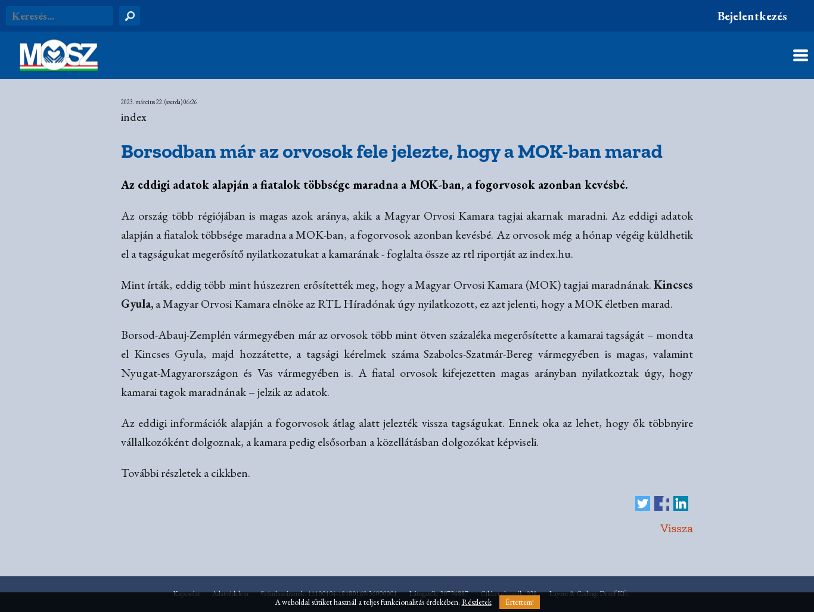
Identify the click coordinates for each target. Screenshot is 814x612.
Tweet (642, 503)
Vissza (676, 528)
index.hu (550, 253)
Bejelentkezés (752, 16)
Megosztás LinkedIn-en (680, 503)
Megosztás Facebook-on (661, 503)
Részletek (477, 602)
